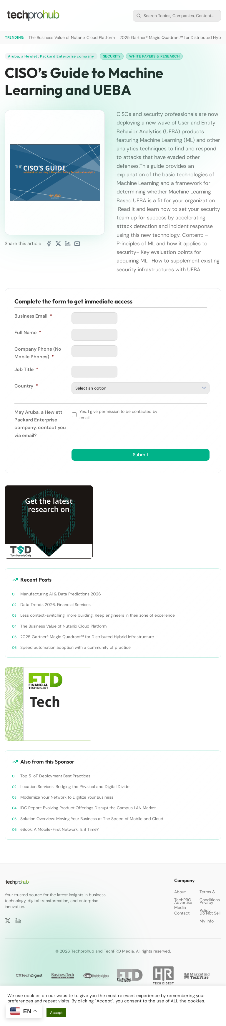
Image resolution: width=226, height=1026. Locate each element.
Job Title (26, 369)
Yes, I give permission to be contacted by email (118, 414)
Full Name (27, 332)
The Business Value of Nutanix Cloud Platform (72, 37)
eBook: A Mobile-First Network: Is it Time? (59, 829)
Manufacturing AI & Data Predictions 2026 (60, 594)
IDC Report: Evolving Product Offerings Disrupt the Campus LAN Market (88, 808)
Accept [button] (56, 1012)
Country (26, 386)
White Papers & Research (154, 56)
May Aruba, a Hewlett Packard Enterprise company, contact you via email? (40, 424)
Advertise (183, 902)
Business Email (33, 316)
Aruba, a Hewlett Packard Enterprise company (51, 56)
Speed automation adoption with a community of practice (75, 647)
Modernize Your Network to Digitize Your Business (66, 797)
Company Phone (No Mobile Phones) (37, 353)
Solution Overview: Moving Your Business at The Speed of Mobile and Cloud (92, 818)
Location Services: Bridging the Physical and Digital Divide (74, 786)
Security (112, 56)
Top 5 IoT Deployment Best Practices (55, 776)
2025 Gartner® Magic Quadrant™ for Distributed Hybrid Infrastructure (87, 636)
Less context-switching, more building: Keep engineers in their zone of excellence (97, 615)
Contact (182, 913)
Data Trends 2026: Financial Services (55, 604)
